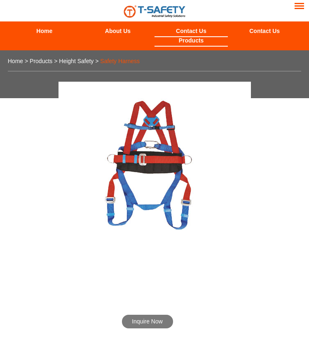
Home (44, 31)
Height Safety (76, 61)
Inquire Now (147, 321)
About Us (118, 31)
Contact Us (191, 31)
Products (191, 40)
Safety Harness (120, 61)
